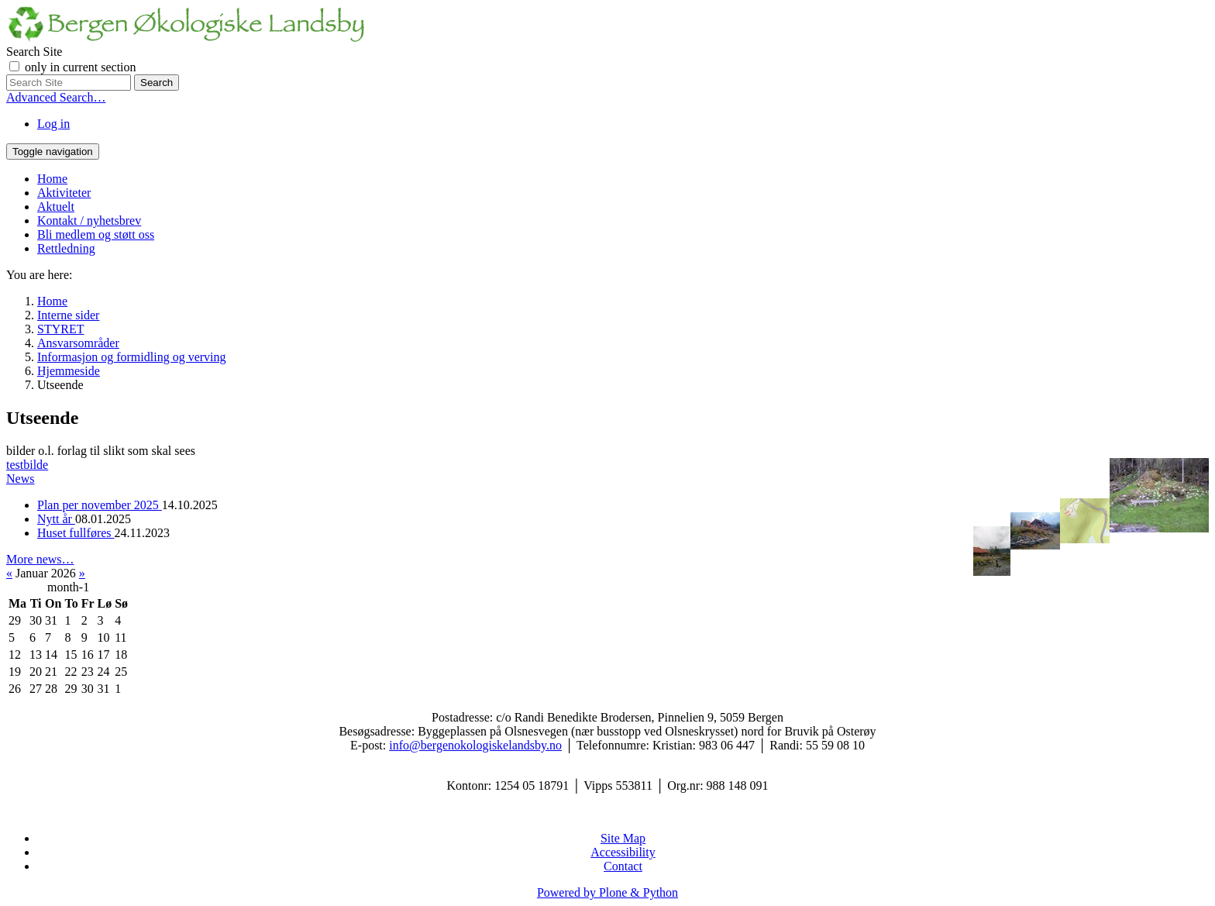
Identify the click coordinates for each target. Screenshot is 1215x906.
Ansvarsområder (78, 343)
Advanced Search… (55, 97)
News (20, 478)
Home (52, 178)
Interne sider (68, 315)
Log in (53, 123)
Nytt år (56, 518)
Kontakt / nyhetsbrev (89, 220)
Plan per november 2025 (99, 505)
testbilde (27, 464)
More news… (40, 559)
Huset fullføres (76, 532)
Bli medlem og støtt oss (95, 234)
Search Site (34, 51)
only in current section (80, 67)
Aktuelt (55, 206)
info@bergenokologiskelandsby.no (475, 745)
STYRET (60, 329)
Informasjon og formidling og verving (131, 356)
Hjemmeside (68, 370)
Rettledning (66, 248)
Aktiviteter (64, 192)
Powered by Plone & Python (607, 892)
